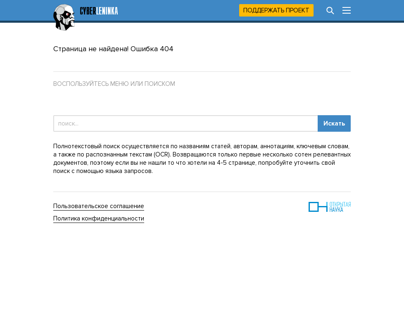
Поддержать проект (276, 10)
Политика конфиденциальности (98, 218)
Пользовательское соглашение (98, 206)
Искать (334, 123)
